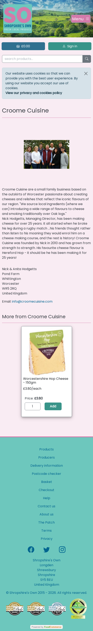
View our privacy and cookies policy (33, 93)
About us (46, 514)
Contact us (46, 506)
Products (46, 449)
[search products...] (42, 59)
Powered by (46, 627)
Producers (46, 457)
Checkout (46, 490)
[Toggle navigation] (81, 19)
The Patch (46, 522)
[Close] (86, 73)
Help (46, 498)
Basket (46, 481)
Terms (46, 530)
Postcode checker (46, 473)
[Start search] (86, 59)
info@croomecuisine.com (32, 301)
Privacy (46, 538)
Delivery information (46, 465)
